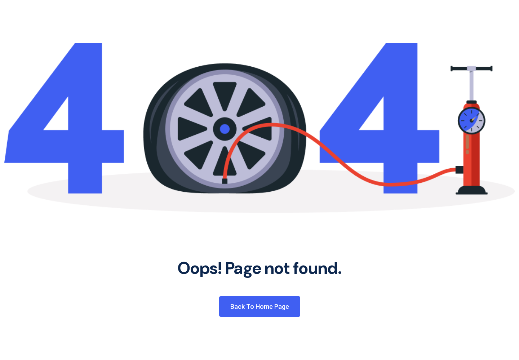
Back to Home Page (259, 306)
